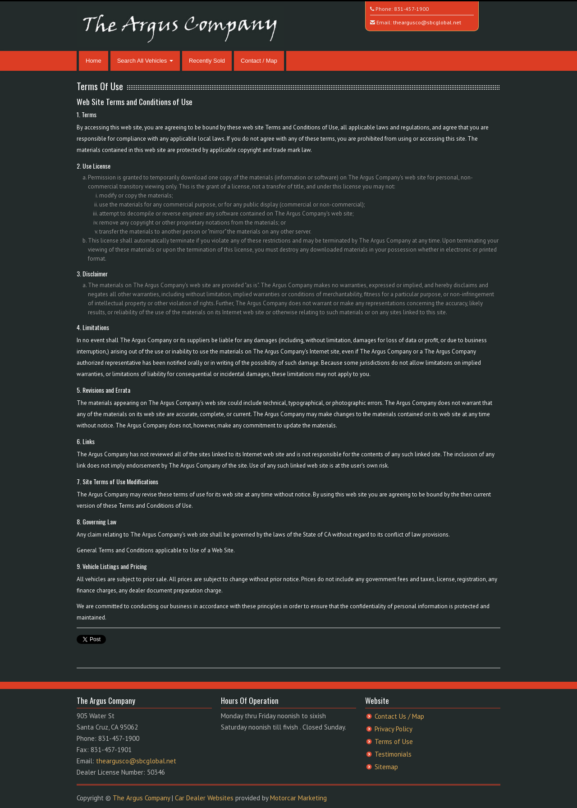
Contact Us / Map (399, 716)
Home (93, 60)
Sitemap (386, 766)
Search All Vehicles (145, 60)
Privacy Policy (393, 729)
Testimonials (393, 754)
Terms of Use (394, 741)
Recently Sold (207, 60)
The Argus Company (141, 798)
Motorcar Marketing (298, 798)
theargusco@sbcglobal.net (427, 22)
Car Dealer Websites (204, 798)
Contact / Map (259, 60)
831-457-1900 (411, 8)
